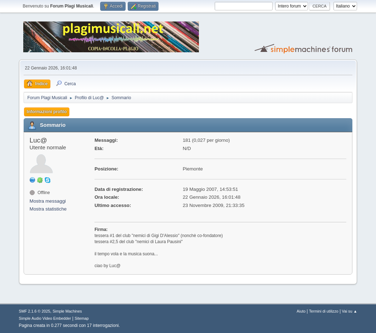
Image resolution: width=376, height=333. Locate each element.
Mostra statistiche (48, 209)
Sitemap (81, 318)
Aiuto (301, 311)
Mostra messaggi (48, 201)
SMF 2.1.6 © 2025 (34, 311)
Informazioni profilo (47, 111)
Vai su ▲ (349, 311)
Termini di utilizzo (323, 311)
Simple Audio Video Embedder (45, 318)
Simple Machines (67, 311)
